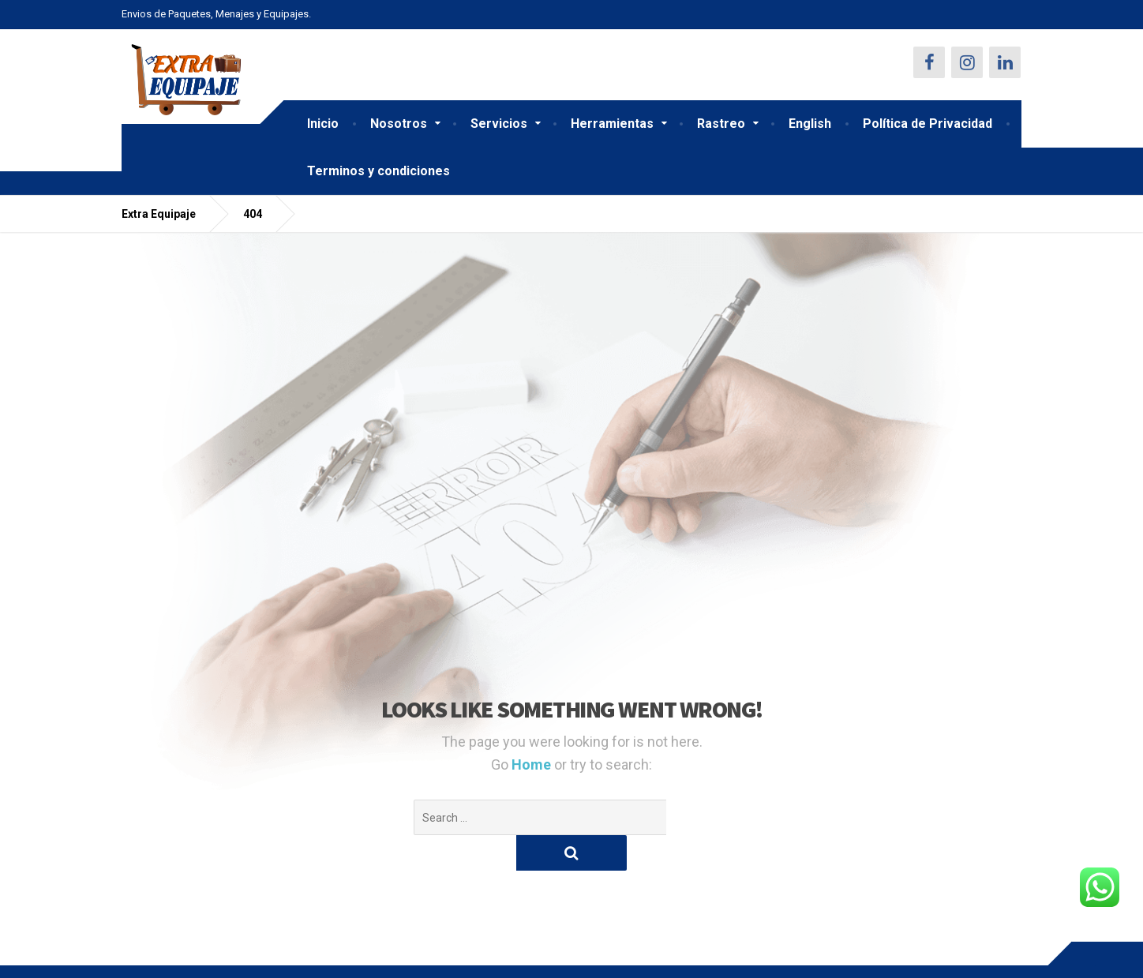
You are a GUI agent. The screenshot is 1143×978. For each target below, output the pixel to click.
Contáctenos (155, 953)
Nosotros (398, 123)
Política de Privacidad (927, 123)
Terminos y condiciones (378, 170)
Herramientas (612, 123)
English (810, 123)
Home (533, 764)
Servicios (498, 123)
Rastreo (721, 123)
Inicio (323, 123)
